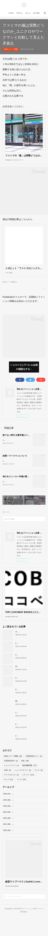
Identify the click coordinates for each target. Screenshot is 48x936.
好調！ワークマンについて (15, 465)
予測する (19, 13)
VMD (7, 786)
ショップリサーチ (22, 786)
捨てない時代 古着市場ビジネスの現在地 (21, 443)
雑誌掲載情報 (29, 782)
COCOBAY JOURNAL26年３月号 (28, 706)
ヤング (39, 786)
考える (27, 13)
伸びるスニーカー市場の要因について (20, 487)
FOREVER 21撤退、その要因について (29, 740)
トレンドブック (11, 782)
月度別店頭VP (11, 777)
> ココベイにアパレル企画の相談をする (24, 374)
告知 (25, 777)
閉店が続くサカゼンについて (26, 717)
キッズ (8, 796)
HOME (11, 13)
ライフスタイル (11, 791)
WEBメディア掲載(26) (10, 290)
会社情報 (36, 13)
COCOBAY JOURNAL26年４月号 (28, 694)
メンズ (21, 796)
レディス (28, 791)
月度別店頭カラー (34, 772)
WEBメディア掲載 (11, 49)
